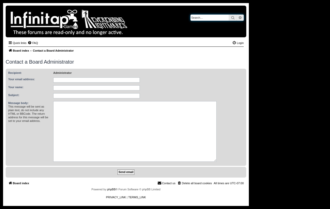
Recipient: (15, 72)
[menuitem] (33, 43)
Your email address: (21, 79)
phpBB (111, 189)
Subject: (13, 95)
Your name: (16, 87)
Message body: (18, 102)
